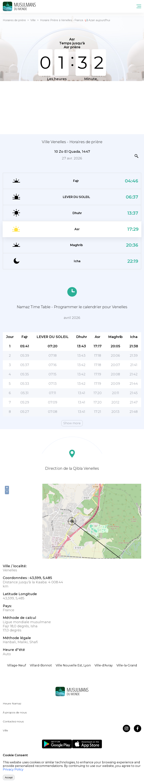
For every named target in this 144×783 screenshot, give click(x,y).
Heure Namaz (12, 703)
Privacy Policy (13, 769)
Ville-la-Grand (126, 665)
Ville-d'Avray (103, 665)
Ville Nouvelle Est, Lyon (73, 665)
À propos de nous (15, 712)
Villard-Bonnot (41, 665)
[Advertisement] (72, 107)
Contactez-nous (13, 721)
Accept (9, 777)
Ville (33, 20)
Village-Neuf (16, 665)
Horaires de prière (14, 20)
